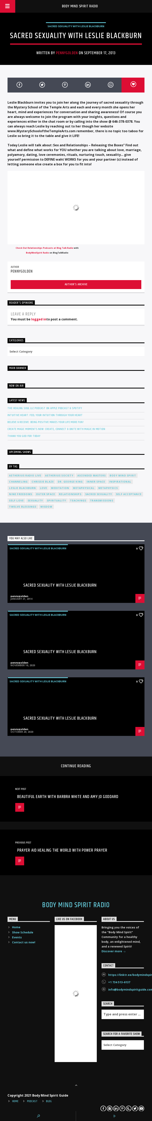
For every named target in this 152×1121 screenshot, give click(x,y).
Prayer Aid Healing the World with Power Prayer (62, 850)
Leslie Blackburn (22, 488)
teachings (78, 500)
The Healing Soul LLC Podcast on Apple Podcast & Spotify (45, 408)
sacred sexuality (98, 494)
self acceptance (129, 494)
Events (17, 937)
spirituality (56, 500)
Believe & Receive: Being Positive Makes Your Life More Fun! (46, 422)
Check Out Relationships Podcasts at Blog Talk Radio (44, 248)
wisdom (46, 506)
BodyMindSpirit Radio (37, 252)
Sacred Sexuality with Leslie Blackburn (76, 26)
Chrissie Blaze (43, 481)
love (43, 488)
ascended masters (91, 475)
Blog (49, 1101)
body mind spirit (123, 475)
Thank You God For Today (24, 436)
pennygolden (67, 53)
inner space (96, 481)
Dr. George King (70, 481)
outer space (45, 494)
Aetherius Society (59, 475)
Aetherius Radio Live (25, 475)
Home (16, 927)
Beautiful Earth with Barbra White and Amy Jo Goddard (67, 796)
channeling (18, 481)
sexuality (35, 500)
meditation (60, 488)
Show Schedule (22, 932)
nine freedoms (20, 494)
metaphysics (108, 488)
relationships (70, 494)
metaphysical (83, 488)
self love (16, 500)
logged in (38, 319)
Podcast (32, 1101)
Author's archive (76, 284)
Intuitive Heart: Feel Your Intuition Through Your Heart (45, 415)
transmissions (101, 500)
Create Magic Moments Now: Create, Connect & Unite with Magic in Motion (56, 429)
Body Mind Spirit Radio (80, 6)
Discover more (114, 951)
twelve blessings (22, 506)
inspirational (120, 481)
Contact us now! (23, 942)
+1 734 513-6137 (119, 982)
